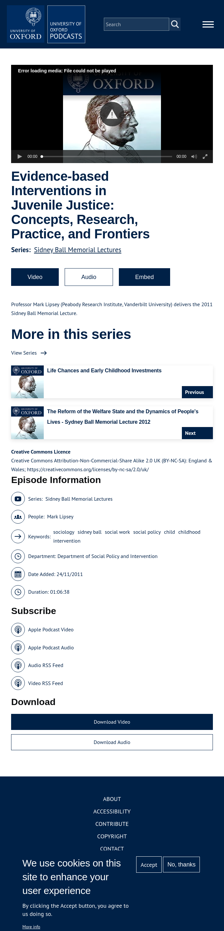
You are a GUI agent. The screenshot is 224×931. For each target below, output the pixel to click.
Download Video (112, 721)
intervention (66, 540)
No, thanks (182, 864)
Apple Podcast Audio (51, 647)
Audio (88, 277)
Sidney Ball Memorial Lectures (77, 249)
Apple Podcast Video (50, 629)
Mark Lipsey (60, 516)
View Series (24, 352)
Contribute (112, 824)
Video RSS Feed (45, 683)
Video (34, 277)
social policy (147, 532)
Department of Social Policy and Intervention (107, 556)
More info (31, 927)
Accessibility (112, 811)
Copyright (112, 836)
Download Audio (112, 742)
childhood (189, 532)
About (112, 799)
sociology (63, 532)
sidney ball (90, 532)
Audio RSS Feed (45, 665)
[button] (112, 114)
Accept (149, 864)
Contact (112, 848)
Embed (144, 277)
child (169, 532)
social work (117, 532)
